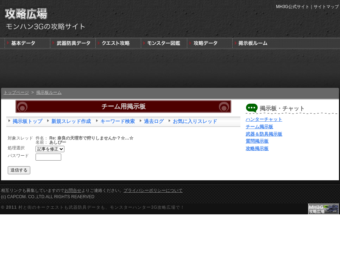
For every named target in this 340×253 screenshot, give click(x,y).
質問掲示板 (257, 141)
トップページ (16, 92)
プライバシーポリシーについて (153, 190)
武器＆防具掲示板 (264, 134)
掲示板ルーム (49, 92)
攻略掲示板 (257, 148)
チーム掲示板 (259, 126)
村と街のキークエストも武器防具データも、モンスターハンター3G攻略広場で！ (101, 207)
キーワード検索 (117, 121)
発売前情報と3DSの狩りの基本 (27, 43)
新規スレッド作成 (71, 121)
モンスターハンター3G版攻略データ (209, 43)
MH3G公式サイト (292, 6)
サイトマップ (326, 6)
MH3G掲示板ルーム (254, 43)
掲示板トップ (27, 121)
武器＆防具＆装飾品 (72, 43)
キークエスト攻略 (118, 43)
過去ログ (154, 121)
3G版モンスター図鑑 (163, 43)
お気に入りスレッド (195, 121)
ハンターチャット (264, 119)
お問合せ (72, 190)
